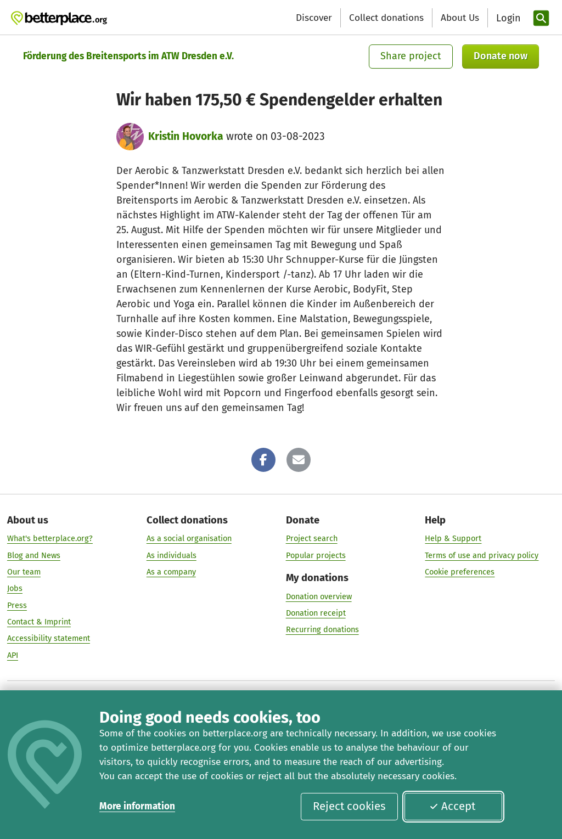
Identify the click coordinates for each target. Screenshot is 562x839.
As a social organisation (189, 539)
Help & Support (453, 539)
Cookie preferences (459, 572)
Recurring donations (322, 630)
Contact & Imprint (39, 622)
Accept (452, 806)
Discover (314, 18)
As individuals (171, 555)
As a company (171, 572)
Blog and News (33, 555)
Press (17, 605)
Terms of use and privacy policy (481, 555)
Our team (24, 572)
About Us (460, 18)
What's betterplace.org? (50, 539)
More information (137, 806)
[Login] (507, 18)
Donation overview (319, 596)
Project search (312, 539)
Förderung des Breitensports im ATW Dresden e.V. (128, 56)
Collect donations (386, 18)
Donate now (500, 56)
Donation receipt (316, 613)
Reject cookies (349, 806)
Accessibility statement (48, 639)
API (12, 655)
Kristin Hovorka (185, 136)
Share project (410, 56)
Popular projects (316, 555)
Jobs (15, 589)
